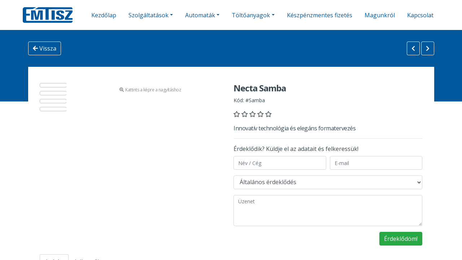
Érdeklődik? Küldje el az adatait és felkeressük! (296, 149)
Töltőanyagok (251, 15)
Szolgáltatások (148, 15)
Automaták (200, 15)
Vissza (44, 48)
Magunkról (380, 15)
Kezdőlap (103, 15)
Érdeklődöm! (401, 239)
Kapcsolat (420, 15)
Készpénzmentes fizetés (319, 15)
